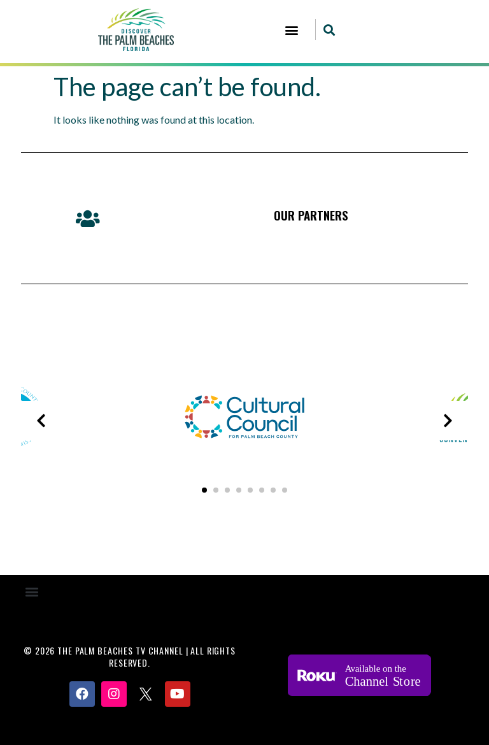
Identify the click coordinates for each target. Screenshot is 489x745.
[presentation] (40, 420)
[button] (291, 29)
